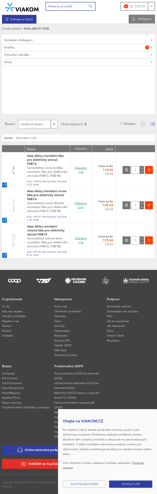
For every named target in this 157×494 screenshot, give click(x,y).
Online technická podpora (40, 450)
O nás (5, 306)
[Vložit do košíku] (149, 170)
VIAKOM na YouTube (40, 463)
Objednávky (62, 330)
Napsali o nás (10, 321)
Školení (6, 325)
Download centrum (119, 306)
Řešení (6, 366)
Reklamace (61, 335)
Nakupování (63, 299)
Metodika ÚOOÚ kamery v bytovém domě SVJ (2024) (77, 395)
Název (31, 149)
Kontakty (7, 335)
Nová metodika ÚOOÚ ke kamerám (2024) (76, 376)
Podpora (113, 299)
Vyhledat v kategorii (18, 40)
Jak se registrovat (118, 321)
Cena (109, 149)
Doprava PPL (62, 340)
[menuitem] (19, 19)
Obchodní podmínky (67, 311)
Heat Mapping (11, 392)
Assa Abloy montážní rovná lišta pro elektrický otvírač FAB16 (46, 195)
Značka (76, 47)
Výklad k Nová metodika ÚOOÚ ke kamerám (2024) (76, 385)
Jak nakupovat (116, 325)
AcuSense (8, 373)
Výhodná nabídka (16, 55)
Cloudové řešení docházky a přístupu (25, 407)
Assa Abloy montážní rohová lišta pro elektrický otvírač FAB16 (46, 230)
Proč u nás (60, 306)
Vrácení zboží (115, 335)
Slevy (110, 330)
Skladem (130, 124)
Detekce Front (11, 397)
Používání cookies (65, 355)
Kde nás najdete (12, 311)
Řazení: (9, 124)
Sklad (8, 62)
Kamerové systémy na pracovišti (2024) (74, 405)
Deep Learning (11, 402)
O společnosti (12, 299)
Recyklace (113, 340)
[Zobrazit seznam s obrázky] (152, 124)
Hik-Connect (10, 378)
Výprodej (60, 316)
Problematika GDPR (68, 366)
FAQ (109, 316)
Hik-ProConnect (12, 383)
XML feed (60, 350)
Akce (57, 321)
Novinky (59, 325)
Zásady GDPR (62, 345)
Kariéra (6, 330)
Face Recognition (13, 387)
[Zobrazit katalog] (143, 124)
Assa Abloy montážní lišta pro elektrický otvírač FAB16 (45, 160)
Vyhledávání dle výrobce (122, 311)
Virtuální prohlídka (14, 316)
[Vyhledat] (91, 6)
